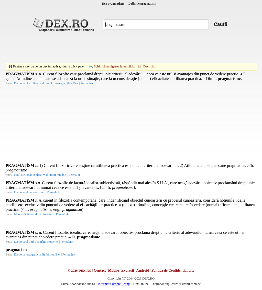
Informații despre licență (114, 284)
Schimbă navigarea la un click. (114, 66)
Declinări (149, 66)
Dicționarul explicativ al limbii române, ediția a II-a (46, 83)
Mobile (113, 270)
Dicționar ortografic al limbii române (37, 254)
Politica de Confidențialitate (172, 270)
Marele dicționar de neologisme (33, 214)
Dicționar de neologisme (29, 192)
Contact (100, 270)
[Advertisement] (131, 47)
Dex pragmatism (113, 3)
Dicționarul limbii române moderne (36, 241)
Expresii (127, 270)
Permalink (87, 83)
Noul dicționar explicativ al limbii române (40, 175)
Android (142, 270)
